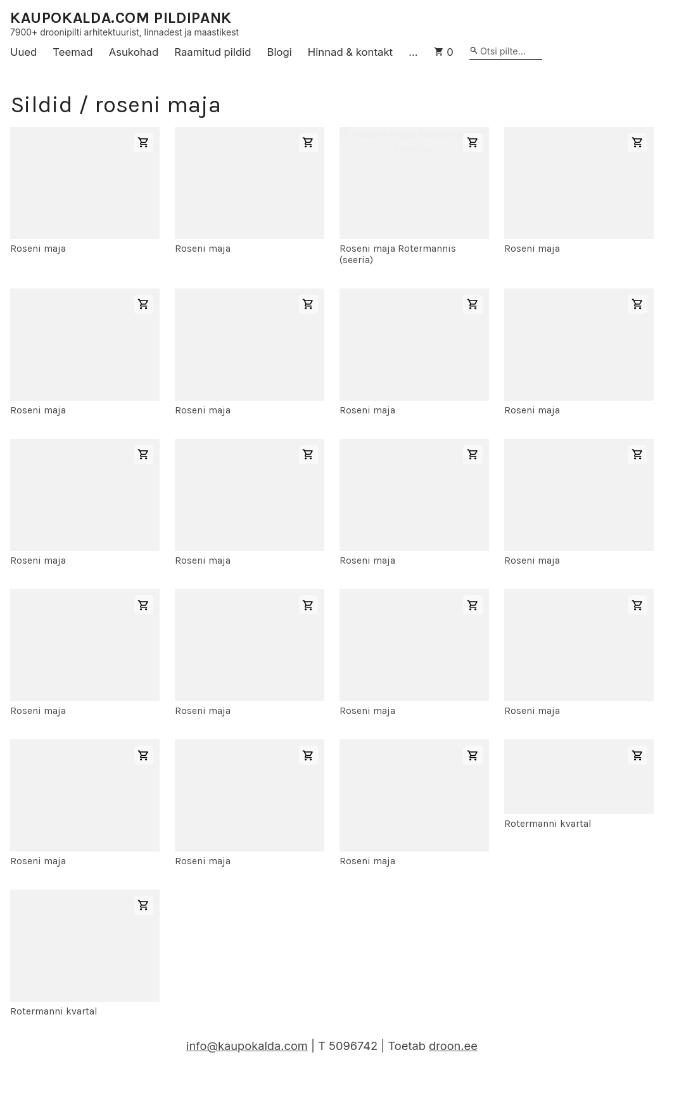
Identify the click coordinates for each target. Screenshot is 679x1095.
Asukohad (134, 52)
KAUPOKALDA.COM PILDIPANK (121, 18)
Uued (23, 52)
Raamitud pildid (212, 52)
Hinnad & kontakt (350, 52)
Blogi (279, 52)
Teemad (72, 52)
